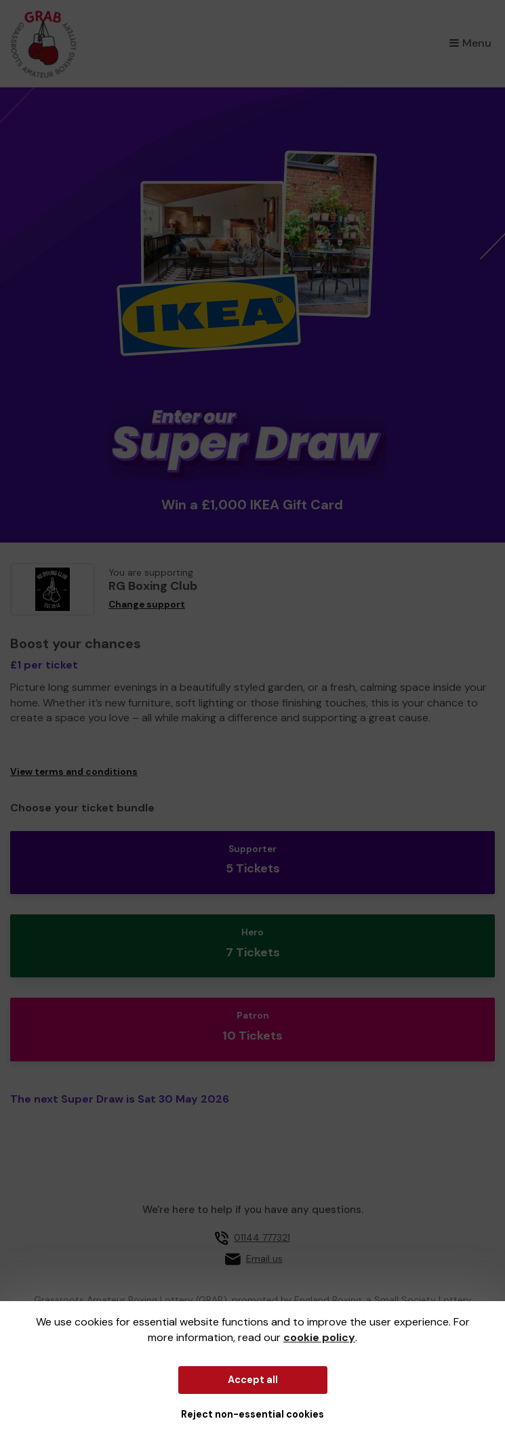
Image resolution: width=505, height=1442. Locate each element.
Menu (470, 43)
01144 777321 (262, 1237)
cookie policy (319, 1337)
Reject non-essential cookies (252, 1414)
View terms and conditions (74, 772)
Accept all (253, 1380)
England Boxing (327, 1300)
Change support (146, 604)
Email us (264, 1258)
